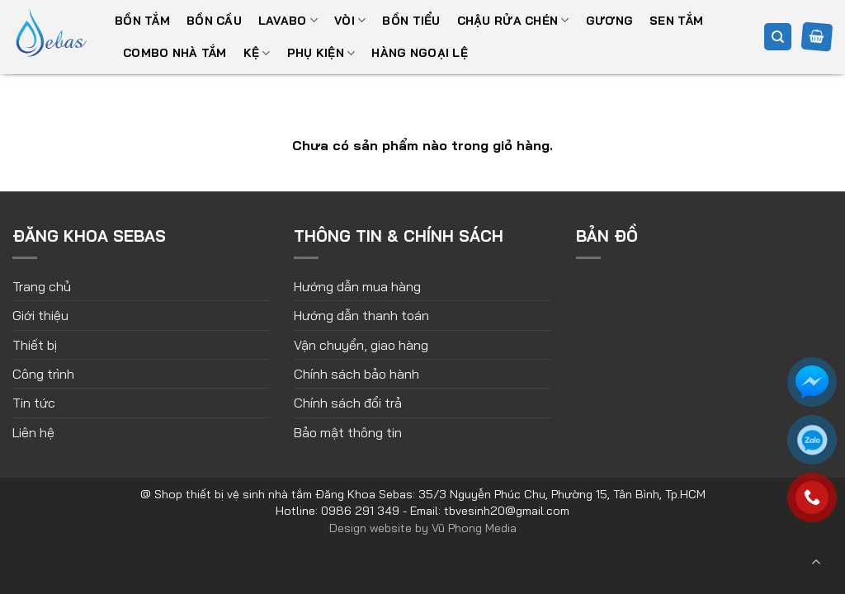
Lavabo (288, 20)
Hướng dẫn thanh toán (361, 315)
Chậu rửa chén (513, 20)
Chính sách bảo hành (356, 373)
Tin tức (33, 402)
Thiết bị (34, 345)
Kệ (257, 53)
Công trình (43, 373)
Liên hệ (33, 432)
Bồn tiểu (411, 20)
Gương (609, 20)
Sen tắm (676, 20)
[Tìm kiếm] (777, 36)
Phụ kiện (321, 53)
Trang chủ (41, 286)
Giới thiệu (40, 315)
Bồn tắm (142, 20)
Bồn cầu (214, 20)
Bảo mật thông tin (348, 432)
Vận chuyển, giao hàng (361, 345)
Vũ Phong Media (474, 528)
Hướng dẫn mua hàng (357, 286)
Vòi (350, 20)
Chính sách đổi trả (348, 402)
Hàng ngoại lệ (419, 52)
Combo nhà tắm (175, 52)
